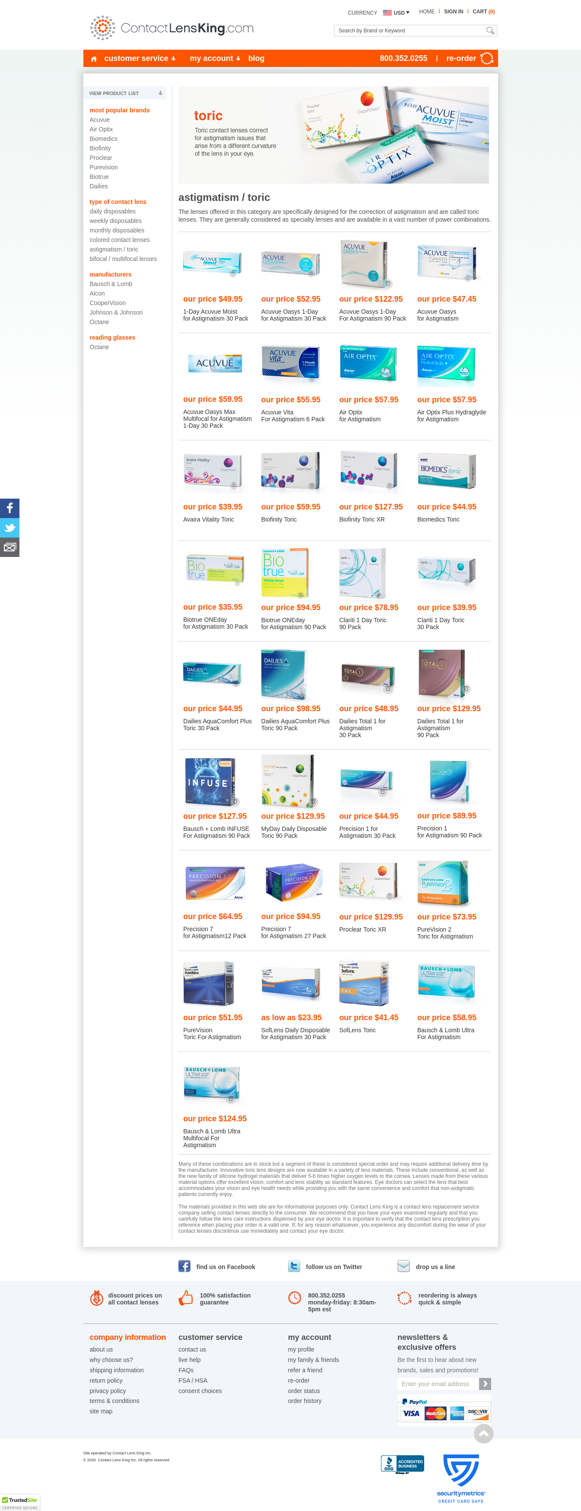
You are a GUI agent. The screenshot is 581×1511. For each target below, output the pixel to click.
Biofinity (100, 148)
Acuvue (100, 119)
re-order (299, 1380)
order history (305, 1400)
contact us (192, 1349)
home (427, 12)
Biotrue (99, 176)
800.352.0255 (403, 58)
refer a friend (305, 1370)
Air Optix (101, 129)
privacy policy (108, 1390)
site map (101, 1411)
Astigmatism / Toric (114, 249)
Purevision (104, 167)
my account (211, 58)
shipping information (117, 1370)
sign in (454, 12)
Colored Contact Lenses (120, 239)
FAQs (186, 1370)
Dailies (99, 186)
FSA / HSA (192, 1380)
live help (189, 1359)
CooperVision (108, 302)
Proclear (101, 157)
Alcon (97, 293)
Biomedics (104, 138)
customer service (136, 58)
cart (484, 12)
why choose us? (111, 1359)
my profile (301, 1349)
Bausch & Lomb (111, 283)
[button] (20, 1503)
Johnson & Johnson (116, 312)
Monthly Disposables (117, 230)
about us (101, 1349)
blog (256, 58)
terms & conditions (115, 1400)
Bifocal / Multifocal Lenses (123, 258)
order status (304, 1390)
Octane (99, 321)
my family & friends (313, 1359)
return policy (106, 1380)
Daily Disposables (113, 211)
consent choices (200, 1390)
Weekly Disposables (116, 220)
